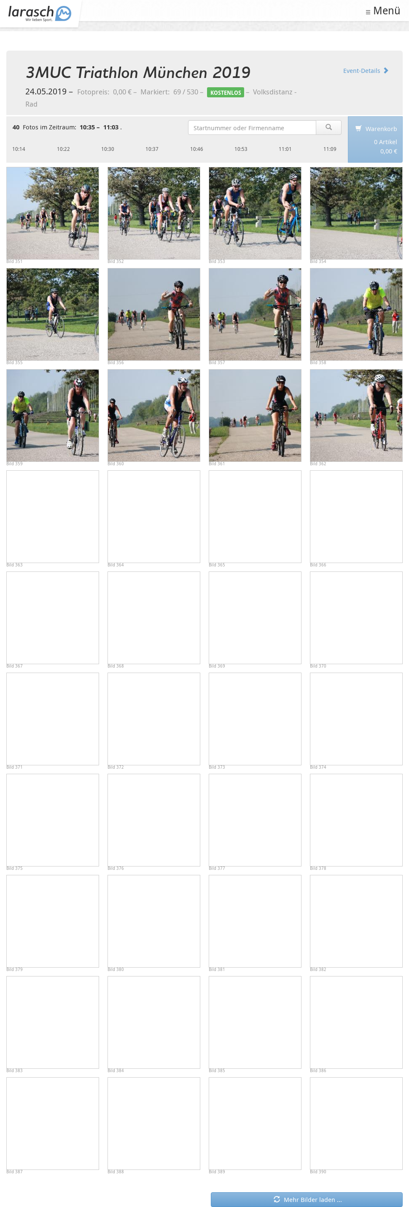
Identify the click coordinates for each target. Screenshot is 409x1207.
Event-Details (366, 70)
